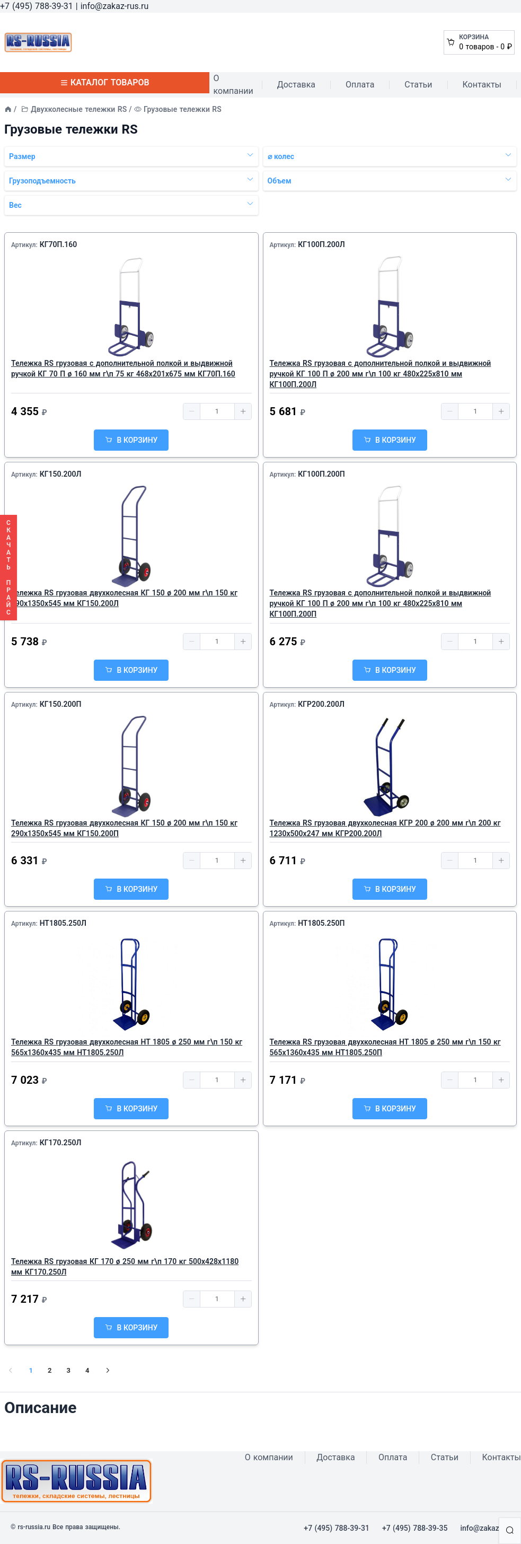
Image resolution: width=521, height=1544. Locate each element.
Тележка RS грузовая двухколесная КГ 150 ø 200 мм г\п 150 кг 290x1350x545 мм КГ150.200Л (124, 598)
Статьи (418, 85)
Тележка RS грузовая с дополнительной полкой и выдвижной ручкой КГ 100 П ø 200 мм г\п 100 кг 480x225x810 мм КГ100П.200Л (380, 374)
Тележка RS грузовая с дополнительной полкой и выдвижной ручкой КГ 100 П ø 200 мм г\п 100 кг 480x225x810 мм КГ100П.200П (380, 603)
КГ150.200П (61, 704)
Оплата (360, 85)
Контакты (482, 85)
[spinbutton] (217, 411)
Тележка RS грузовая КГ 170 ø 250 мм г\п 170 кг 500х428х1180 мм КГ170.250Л (125, 1266)
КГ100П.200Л (321, 244)
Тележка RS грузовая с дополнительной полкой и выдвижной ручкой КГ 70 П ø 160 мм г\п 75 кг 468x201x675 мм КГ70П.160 (123, 368)
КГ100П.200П (321, 474)
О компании (233, 84)
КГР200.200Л (321, 704)
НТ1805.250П (321, 923)
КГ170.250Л (61, 1142)
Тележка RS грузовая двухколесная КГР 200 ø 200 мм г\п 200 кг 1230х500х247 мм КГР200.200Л (385, 828)
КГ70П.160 (58, 244)
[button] (191, 411)
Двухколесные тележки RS (79, 109)
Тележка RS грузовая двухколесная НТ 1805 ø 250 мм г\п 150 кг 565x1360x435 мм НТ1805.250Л (126, 1047)
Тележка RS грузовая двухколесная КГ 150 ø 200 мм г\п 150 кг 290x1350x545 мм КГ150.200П (124, 828)
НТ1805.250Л (63, 923)
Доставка (296, 85)
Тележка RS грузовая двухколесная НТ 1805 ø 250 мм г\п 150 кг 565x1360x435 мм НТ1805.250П (385, 1047)
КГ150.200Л (61, 474)
